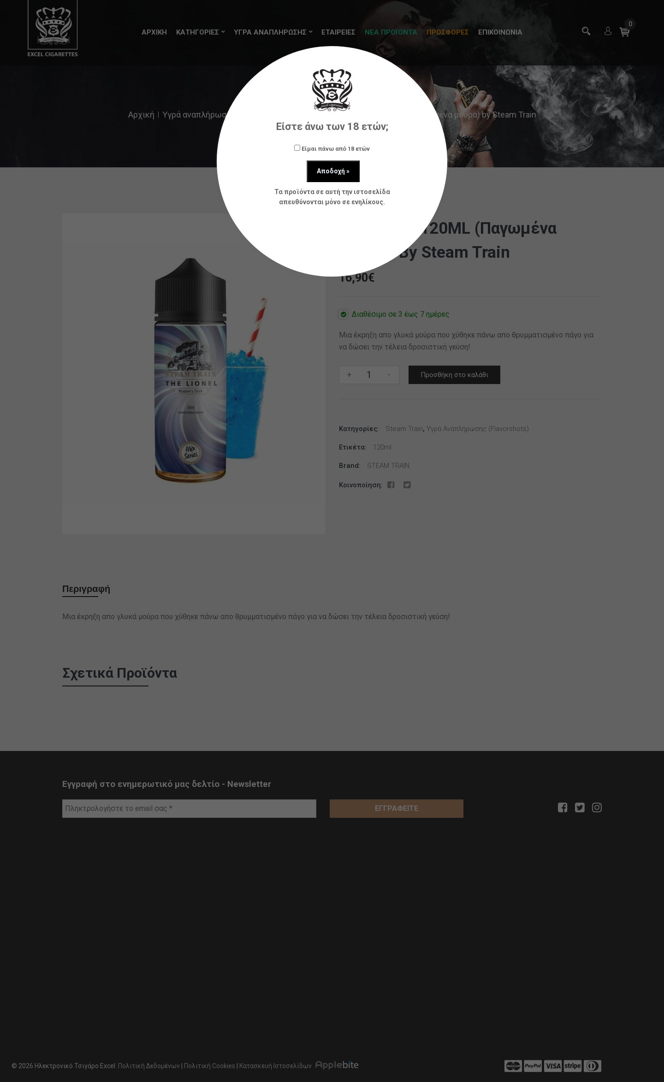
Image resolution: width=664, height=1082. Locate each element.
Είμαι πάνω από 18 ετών (332, 148)
